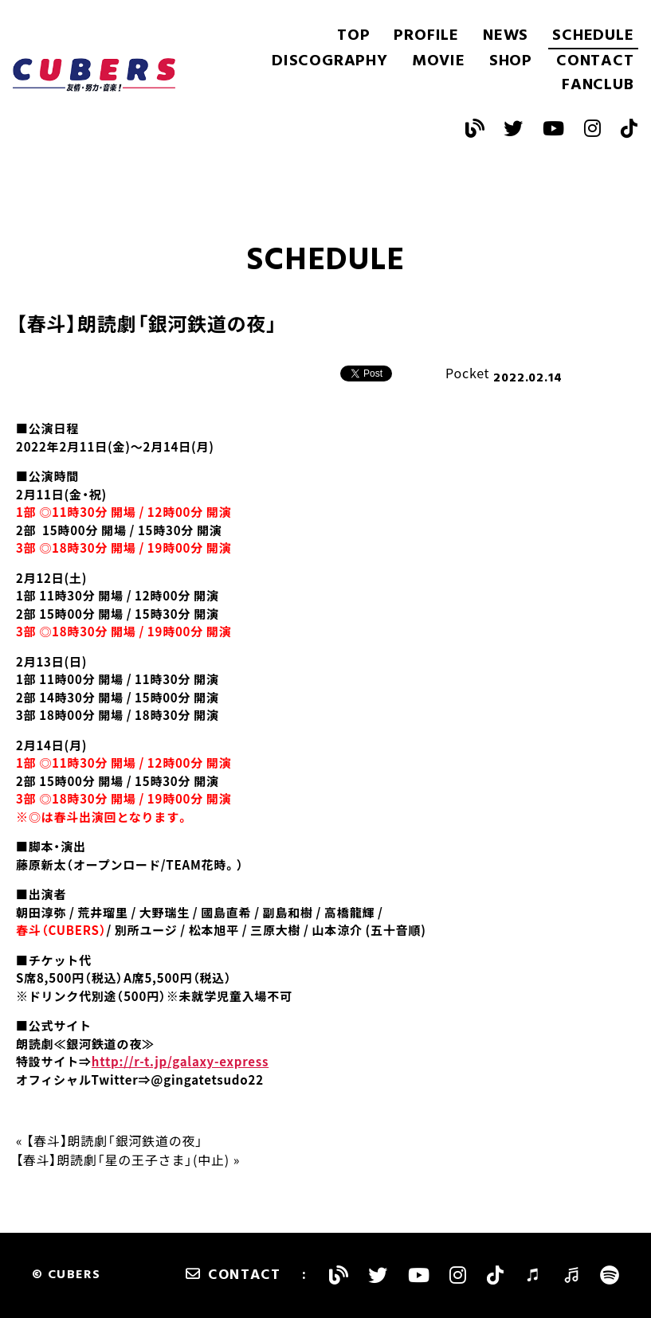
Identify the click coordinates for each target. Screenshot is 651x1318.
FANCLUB (598, 85)
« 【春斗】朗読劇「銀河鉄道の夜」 (109, 1140)
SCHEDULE (592, 36)
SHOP (510, 61)
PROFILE (426, 36)
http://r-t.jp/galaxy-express (180, 1061)
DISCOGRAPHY (330, 61)
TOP (353, 36)
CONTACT (595, 61)
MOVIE (438, 61)
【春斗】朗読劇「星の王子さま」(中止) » (128, 1159)
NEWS (505, 36)
